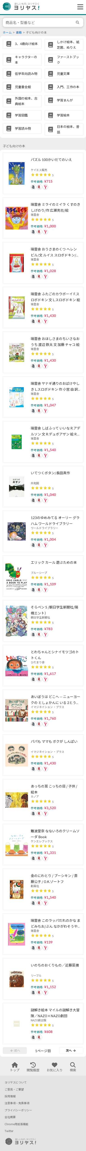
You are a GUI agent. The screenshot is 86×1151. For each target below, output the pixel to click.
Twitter (9, 1131)
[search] (78, 22)
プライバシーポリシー (18, 1110)
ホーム (7, 32)
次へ (70, 1050)
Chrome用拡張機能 (16, 1124)
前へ (15, 1050)
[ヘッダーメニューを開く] (79, 7)
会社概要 (10, 1117)
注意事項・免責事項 (17, 1103)
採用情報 (10, 1096)
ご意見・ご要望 (14, 1089)
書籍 (19, 32)
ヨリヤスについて (16, 1082)
